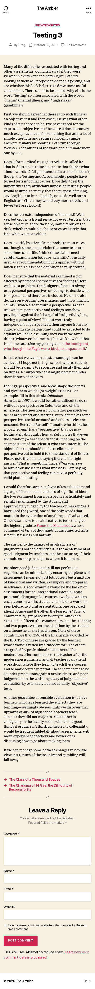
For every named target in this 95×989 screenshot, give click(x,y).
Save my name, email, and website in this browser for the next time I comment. (47, 927)
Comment (12, 834)
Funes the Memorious (54, 526)
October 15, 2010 (45, 45)
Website (9, 907)
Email (8, 889)
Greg (21, 45)
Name (9, 871)
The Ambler (47, 8)
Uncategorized (47, 25)
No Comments (76, 45)
